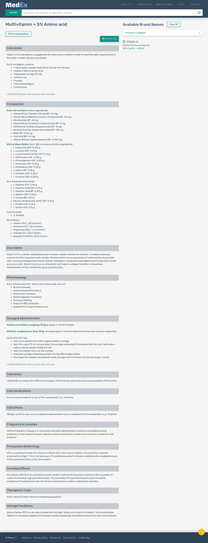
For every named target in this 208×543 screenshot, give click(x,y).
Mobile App (84, 537)
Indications (147, 4)
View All (173, 24)
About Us (26, 537)
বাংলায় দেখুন (109, 39)
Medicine (131, 4)
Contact (196, 4)
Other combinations (18, 34)
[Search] (199, 12)
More (183, 4)
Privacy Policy (40, 537)
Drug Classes (167, 4)
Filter (13, 12)
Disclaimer (55, 537)
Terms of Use (70, 537)
